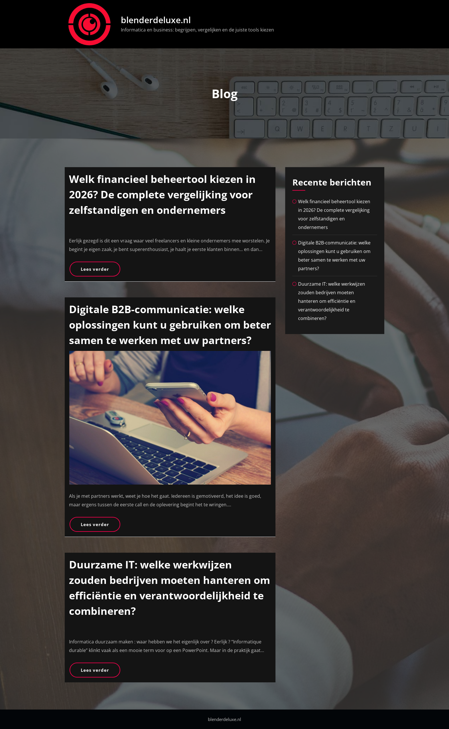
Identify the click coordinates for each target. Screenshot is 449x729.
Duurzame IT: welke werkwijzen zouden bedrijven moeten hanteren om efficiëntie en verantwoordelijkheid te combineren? (331, 301)
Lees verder (95, 269)
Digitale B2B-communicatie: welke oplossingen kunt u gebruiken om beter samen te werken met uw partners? (170, 324)
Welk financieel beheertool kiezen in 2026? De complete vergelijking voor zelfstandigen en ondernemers (162, 194)
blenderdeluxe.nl (156, 20)
